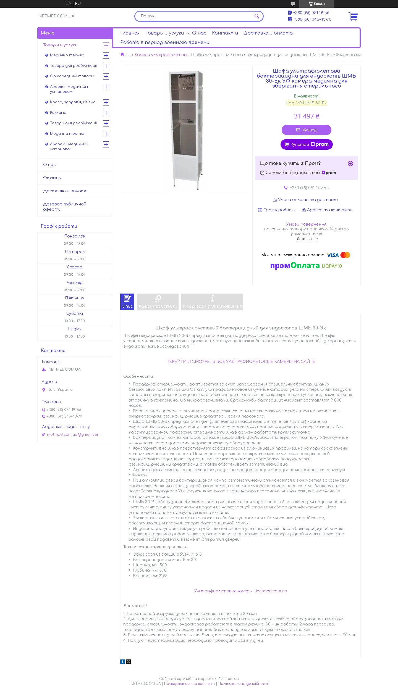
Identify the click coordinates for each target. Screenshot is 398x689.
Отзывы (52, 178)
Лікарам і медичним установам (69, 146)
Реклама (58, 113)
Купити (309, 130)
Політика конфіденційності (243, 684)
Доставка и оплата (268, 33)
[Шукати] (256, 16)
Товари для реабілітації (73, 66)
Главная (130, 33)
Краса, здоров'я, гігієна (73, 102)
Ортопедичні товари (72, 76)
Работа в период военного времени (164, 42)
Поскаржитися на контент (189, 684)
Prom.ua (231, 679)
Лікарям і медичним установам (69, 89)
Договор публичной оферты (64, 207)
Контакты (225, 33)
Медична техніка (67, 55)
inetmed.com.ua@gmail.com (73, 435)
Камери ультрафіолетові (161, 55)
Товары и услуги (164, 33)
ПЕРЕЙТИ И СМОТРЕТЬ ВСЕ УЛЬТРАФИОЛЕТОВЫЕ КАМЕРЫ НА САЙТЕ (240, 362)
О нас (199, 33)
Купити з (309, 144)
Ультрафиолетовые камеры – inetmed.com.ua (240, 591)
